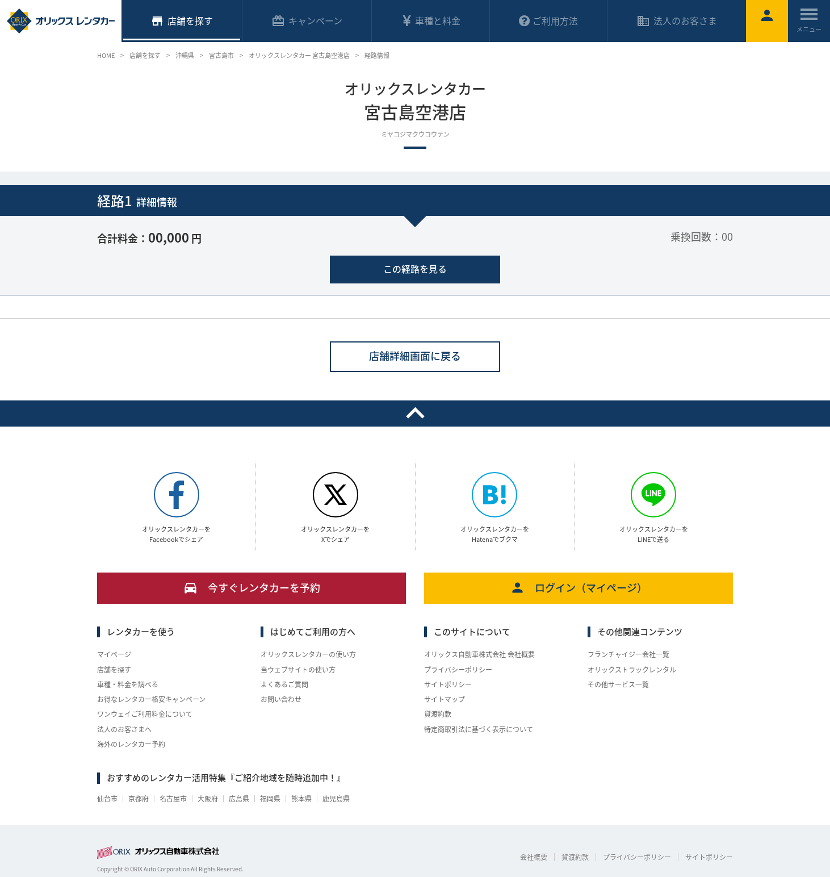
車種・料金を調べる (127, 684)
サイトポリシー (448, 684)
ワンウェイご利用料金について (144, 714)
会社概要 (533, 857)
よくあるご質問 (284, 684)
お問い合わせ (281, 699)
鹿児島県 (336, 799)
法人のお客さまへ (124, 729)
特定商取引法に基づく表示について (478, 729)
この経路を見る (415, 268)
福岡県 (270, 799)
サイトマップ (444, 699)
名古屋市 (173, 799)
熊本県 (301, 799)
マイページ (114, 654)
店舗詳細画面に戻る (415, 356)
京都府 (138, 799)
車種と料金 (430, 20)
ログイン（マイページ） (579, 587)
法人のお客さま (676, 21)
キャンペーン (306, 21)
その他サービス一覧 (618, 684)
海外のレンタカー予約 (131, 744)
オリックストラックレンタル (632, 670)
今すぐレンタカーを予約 (252, 587)
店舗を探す (114, 670)
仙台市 (107, 799)
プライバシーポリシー (458, 670)
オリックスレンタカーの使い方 (308, 654)
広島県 (239, 799)
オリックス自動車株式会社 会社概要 (479, 654)
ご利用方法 (548, 20)
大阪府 (208, 799)
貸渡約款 (437, 714)
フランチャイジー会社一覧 (628, 654)
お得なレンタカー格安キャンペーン (151, 699)
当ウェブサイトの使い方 (298, 670)
